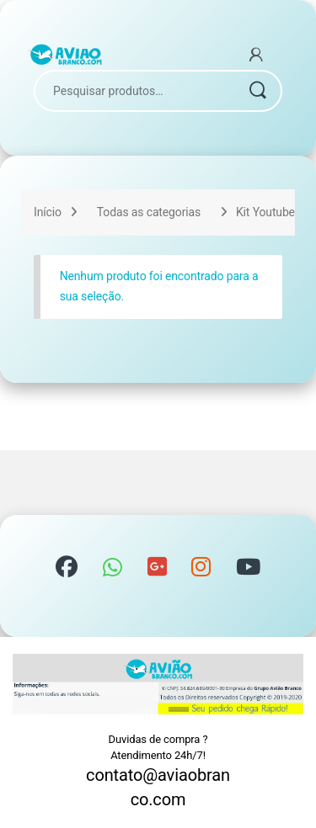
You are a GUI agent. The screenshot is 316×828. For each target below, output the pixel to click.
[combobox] (134, 91)
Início (48, 212)
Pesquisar (257, 91)
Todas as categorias (149, 212)
